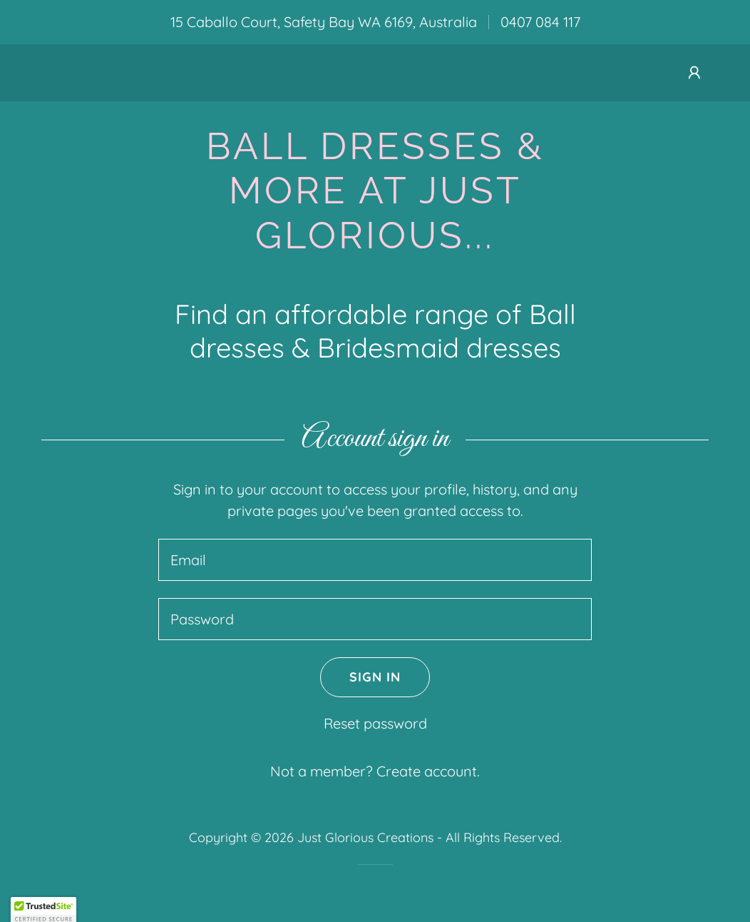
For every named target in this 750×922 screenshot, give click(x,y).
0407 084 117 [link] (540, 22)
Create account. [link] (428, 771)
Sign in (360, 677)
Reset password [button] (375, 723)
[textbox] (375, 560)
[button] (694, 73)
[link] (375, 243)
